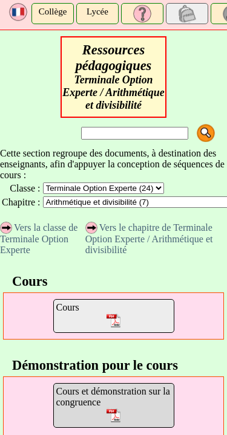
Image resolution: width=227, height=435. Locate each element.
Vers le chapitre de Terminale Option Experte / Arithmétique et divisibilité (149, 238)
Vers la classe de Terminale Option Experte (38, 238)
